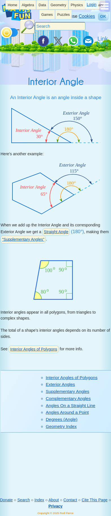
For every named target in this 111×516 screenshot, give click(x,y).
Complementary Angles (68, 398)
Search (23, 500)
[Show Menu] (104, 10)
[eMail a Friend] (88, 41)
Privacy (56, 506)
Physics (77, 5)
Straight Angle (56, 231)
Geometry (58, 5)
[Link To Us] (103, 41)
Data (42, 5)
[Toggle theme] (2, 31)
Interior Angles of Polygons (33, 349)
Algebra (28, 5)
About (54, 500)
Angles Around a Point (67, 412)
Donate (6, 500)
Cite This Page (95, 500)
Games (47, 15)
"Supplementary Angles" (23, 239)
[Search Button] (27, 26)
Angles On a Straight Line (70, 405)
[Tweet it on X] (58, 41)
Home (12, 5)
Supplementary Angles (67, 391)
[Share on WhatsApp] (73, 41)
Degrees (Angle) (61, 419)
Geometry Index (61, 426)
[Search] (60, 26)
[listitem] (12, 5)
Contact (70, 500)
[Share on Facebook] (43, 41)
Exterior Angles (60, 384)
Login (91, 4)
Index (39, 500)
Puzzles (63, 15)
